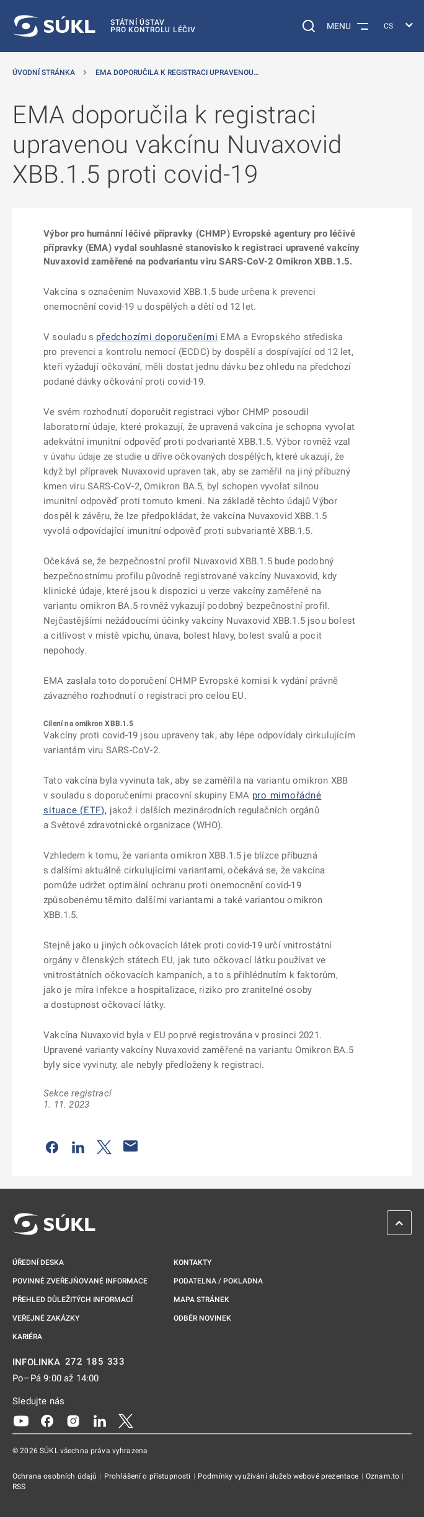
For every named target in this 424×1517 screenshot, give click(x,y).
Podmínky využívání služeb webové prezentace (279, 1476)
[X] (126, 1420)
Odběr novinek (202, 1318)
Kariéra (27, 1336)
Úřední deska (38, 1262)
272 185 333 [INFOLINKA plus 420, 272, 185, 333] (95, 1361)
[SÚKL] (104, 26)
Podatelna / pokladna (218, 1281)
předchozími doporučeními (157, 337)
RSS (18, 1486)
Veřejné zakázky (45, 1318)
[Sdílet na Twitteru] (104, 1146)
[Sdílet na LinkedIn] (78, 1146)
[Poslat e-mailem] (130, 1146)
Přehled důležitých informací (72, 1299)
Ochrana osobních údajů (55, 1476)
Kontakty (192, 1262)
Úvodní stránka (43, 72)
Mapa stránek (201, 1299)
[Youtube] (21, 1420)
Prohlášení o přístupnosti (148, 1476)
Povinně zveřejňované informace (80, 1281)
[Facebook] (47, 1420)
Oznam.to (383, 1476)
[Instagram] (73, 1420)
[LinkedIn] (99, 1420)
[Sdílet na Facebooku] (52, 1146)
